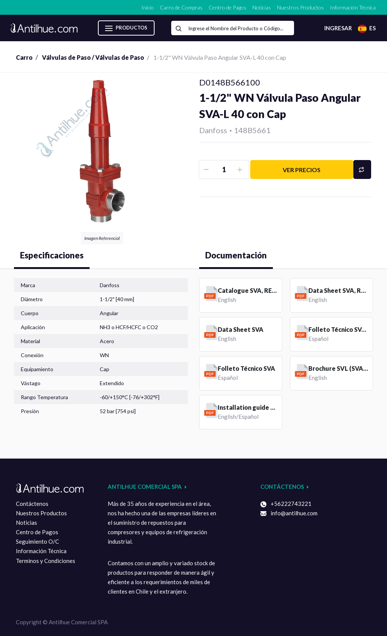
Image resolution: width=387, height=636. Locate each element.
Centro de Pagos (37, 532)
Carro (24, 57)
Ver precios (301, 169)
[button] (362, 169)
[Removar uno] (207, 169)
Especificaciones (52, 255)
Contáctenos (32, 503)
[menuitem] (147, 7)
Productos (126, 28)
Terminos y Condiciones (45, 560)
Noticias (26, 522)
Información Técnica (41, 550)
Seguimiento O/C (37, 541)
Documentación (236, 255)
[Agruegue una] (241, 169)
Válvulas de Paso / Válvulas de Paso (93, 57)
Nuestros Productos (41, 513)
